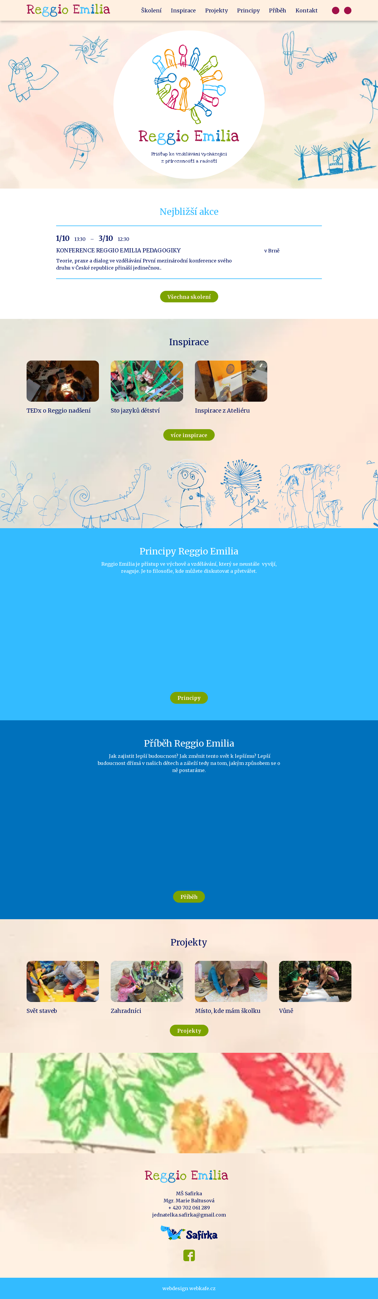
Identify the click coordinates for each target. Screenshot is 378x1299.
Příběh (277, 10)
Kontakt (307, 10)
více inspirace (189, 435)
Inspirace (183, 10)
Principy (248, 10)
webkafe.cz (202, 1288)
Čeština (335, 10)
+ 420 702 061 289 (189, 1208)
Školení (151, 10)
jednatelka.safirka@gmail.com (189, 1215)
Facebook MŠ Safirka (189, 1255)
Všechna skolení (189, 297)
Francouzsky (347, 10)
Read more (189, 252)
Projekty (216, 10)
